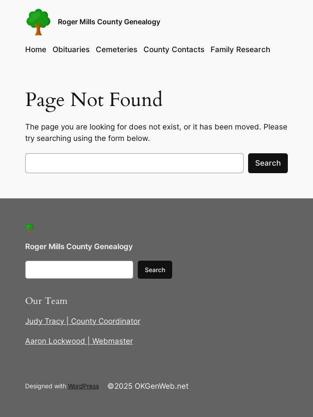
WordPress (83, 386)
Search (268, 163)
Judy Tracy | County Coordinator (82, 321)
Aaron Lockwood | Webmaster (79, 341)
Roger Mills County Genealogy (109, 22)
